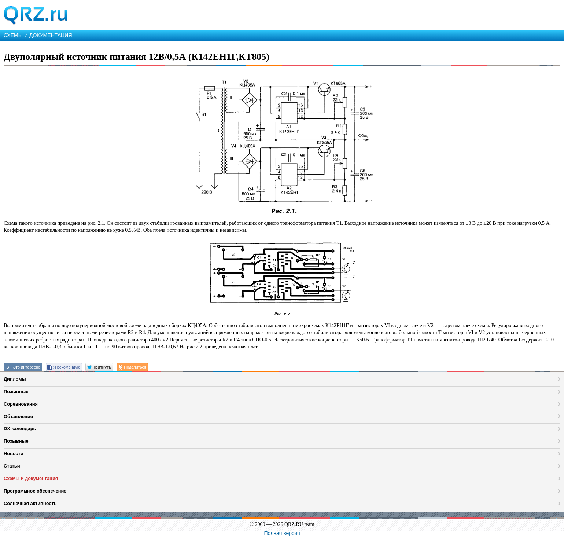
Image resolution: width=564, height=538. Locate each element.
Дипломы (15, 379)
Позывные (16, 391)
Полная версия (282, 533)
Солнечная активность (30, 503)
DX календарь (20, 428)
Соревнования (21, 404)
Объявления (18, 416)
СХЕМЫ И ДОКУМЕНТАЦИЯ (38, 35)
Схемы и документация (31, 478)
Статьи (12, 466)
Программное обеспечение (35, 491)
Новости (13, 453)
